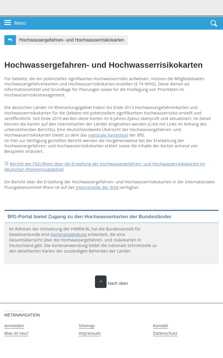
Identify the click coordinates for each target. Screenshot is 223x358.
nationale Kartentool (108, 135)
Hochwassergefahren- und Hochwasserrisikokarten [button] (71, 39)
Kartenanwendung (69, 234)
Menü (20, 23)
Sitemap (87, 325)
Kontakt (160, 325)
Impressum (90, 333)
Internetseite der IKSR (97, 187)
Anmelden (14, 325)
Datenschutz (165, 333)
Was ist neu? (16, 333)
